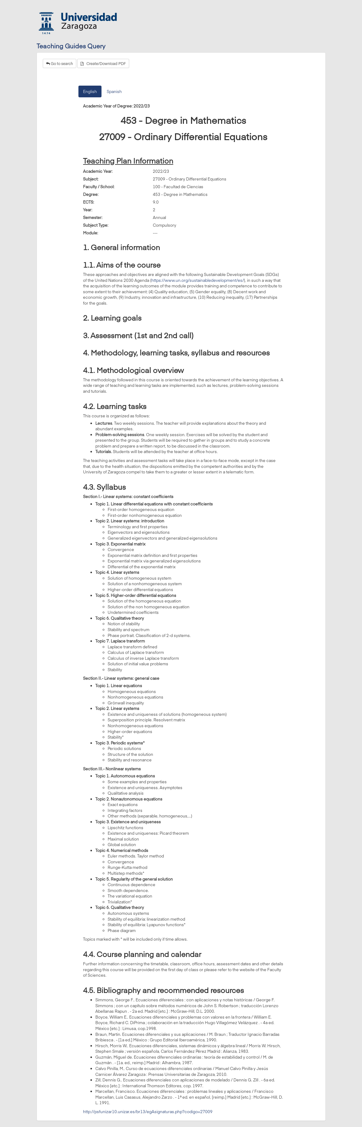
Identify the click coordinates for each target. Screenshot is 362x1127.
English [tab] (90, 91)
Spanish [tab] (114, 91)
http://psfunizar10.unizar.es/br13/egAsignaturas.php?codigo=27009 (148, 1111)
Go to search (59, 63)
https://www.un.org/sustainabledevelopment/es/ (197, 280)
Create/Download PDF (103, 63)
